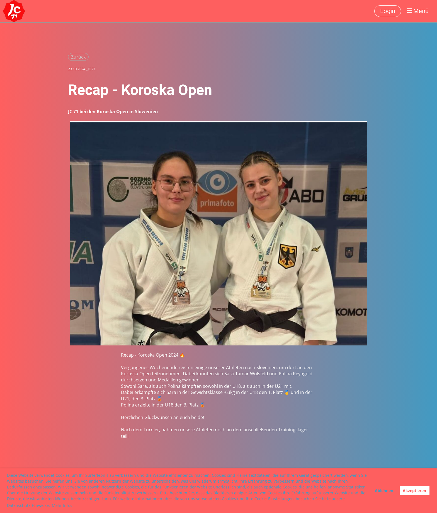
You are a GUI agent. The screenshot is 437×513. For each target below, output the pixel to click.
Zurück (78, 57)
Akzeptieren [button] (414, 490)
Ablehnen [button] (384, 490)
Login (387, 11)
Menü (418, 11)
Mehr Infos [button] (62, 505)
